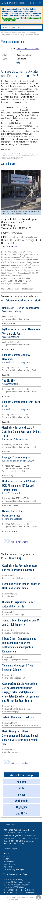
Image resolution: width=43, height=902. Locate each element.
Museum (6, 841)
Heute (23, 832)
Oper (21, 840)
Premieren (13, 840)
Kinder (28, 838)
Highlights (7, 843)
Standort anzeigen (9, 246)
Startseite (4, 33)
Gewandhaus (33, 835)
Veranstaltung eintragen (13, 869)
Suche (23, 33)
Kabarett (32, 841)
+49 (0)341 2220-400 (20, 228)
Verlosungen (25, 830)
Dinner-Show (18, 843)
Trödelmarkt (17, 830)
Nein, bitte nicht (9, 21)
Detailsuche (8, 866)
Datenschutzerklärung (10, 18)
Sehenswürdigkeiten (12, 835)
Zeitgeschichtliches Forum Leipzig (12, 35)
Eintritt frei (27, 841)
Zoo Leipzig (31, 830)
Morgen (35, 838)
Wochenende (26, 835)
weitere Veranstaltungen (18, 542)
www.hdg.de (16, 232)
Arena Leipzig (7, 838)
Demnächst (8, 829)
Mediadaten (10, 897)
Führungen (20, 838)
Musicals (13, 838)
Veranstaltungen (14, 33)
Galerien (5, 833)
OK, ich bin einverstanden (30, 18)
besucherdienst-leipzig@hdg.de (23, 237)
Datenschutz (21, 897)
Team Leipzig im (12, 900)
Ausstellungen (14, 832)
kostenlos (7, 859)
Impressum (31, 897)
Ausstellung (31, 33)
